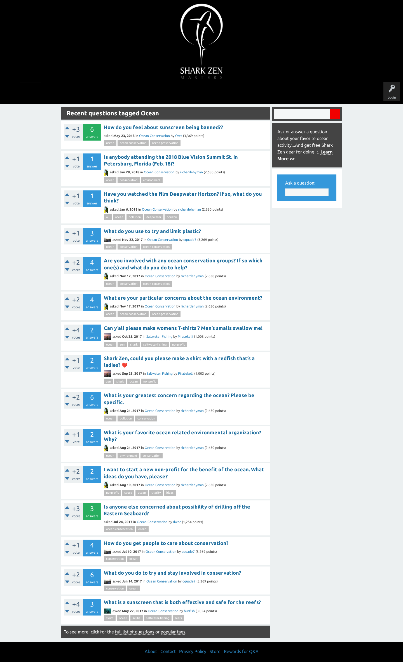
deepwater (153, 217)
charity (156, 492)
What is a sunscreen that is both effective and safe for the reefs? (182, 602)
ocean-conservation (133, 142)
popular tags (173, 631)
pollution (135, 217)
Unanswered (163, 93)
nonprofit (178, 344)
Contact (168, 651)
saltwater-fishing (155, 344)
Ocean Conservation (154, 135)
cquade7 (189, 239)
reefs (178, 618)
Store (266, 93)
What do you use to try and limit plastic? (152, 231)
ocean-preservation (165, 142)
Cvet (178, 135)
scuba (136, 618)
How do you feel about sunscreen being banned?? (163, 127)
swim (109, 618)
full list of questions (134, 631)
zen (122, 344)
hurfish (189, 611)
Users (202, 93)
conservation (128, 180)
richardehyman (191, 172)
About (248, 93)
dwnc (177, 522)
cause (128, 492)
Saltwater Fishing (159, 336)
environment (151, 180)
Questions (139, 93)
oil (107, 217)
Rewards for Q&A (241, 651)
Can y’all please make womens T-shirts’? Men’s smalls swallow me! (183, 328)
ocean (110, 142)
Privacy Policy (192, 651)
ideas (170, 492)
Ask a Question (225, 93)
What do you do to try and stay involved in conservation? (172, 572)
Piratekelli (185, 336)
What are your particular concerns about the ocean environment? (183, 297)
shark (134, 344)
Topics (184, 93)
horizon (172, 217)
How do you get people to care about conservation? (166, 543)
